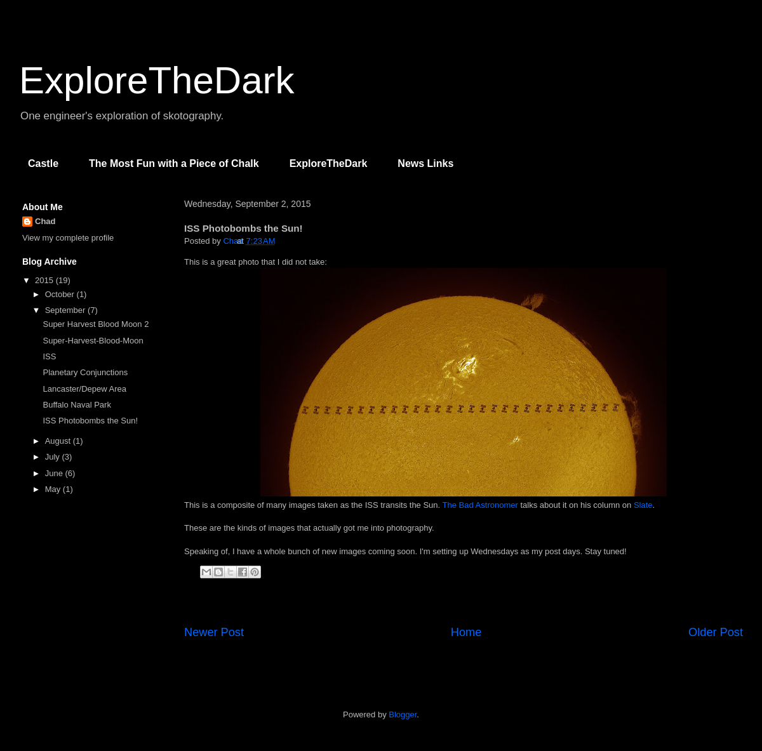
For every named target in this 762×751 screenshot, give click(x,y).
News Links (425, 163)
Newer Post (214, 632)
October (61, 294)
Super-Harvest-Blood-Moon (93, 340)
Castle (43, 163)
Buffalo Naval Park (76, 404)
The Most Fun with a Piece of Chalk (174, 163)
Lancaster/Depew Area (84, 389)
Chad (45, 221)
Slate (643, 505)
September (66, 310)
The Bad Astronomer (480, 505)
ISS (49, 356)
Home (466, 632)
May (54, 489)
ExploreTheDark (157, 80)
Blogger (403, 714)
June (55, 473)
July (53, 457)
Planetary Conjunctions (85, 372)
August (59, 441)
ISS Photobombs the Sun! (90, 420)
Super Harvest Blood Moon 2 (96, 324)
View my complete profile (68, 238)
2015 (45, 280)
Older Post (715, 632)
